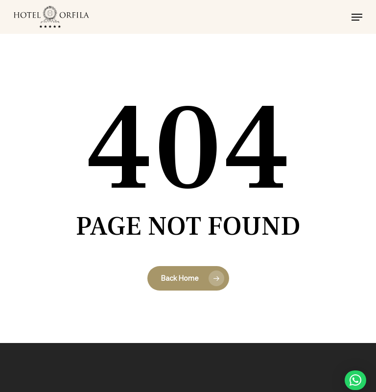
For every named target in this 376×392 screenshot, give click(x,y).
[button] (357, 17)
